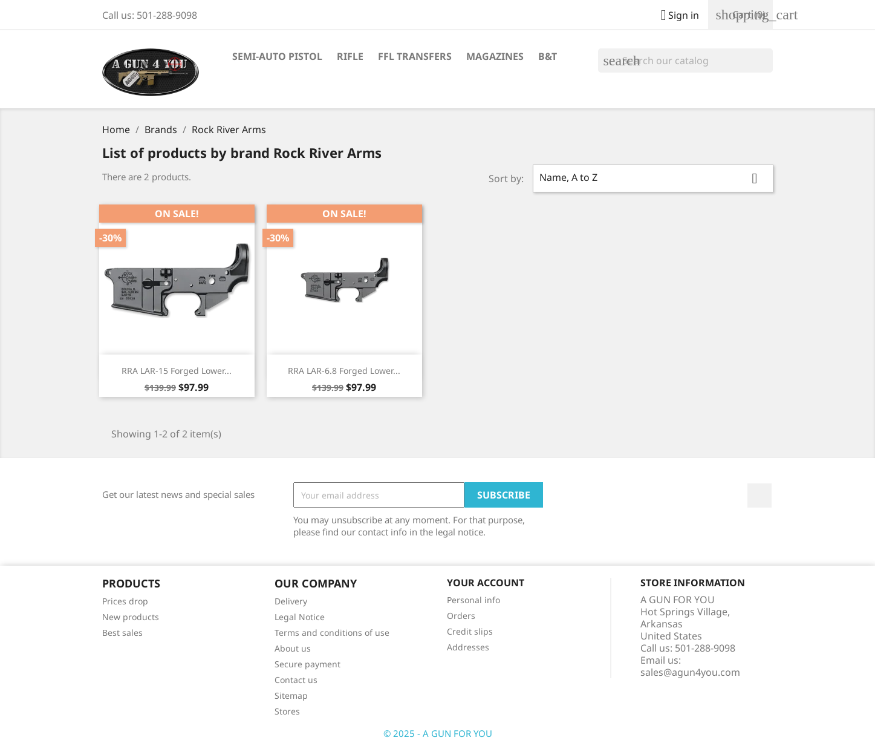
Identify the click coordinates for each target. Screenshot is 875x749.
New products (130, 617)
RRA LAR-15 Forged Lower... (177, 370)
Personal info (473, 600)
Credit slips (470, 631)
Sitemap (291, 695)
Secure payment (307, 664)
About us (293, 648)
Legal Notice (300, 617)
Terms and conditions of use (332, 632)
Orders (461, 615)
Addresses (468, 647)
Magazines (495, 56)
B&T (547, 56)
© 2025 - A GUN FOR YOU (437, 733)
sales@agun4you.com (690, 672)
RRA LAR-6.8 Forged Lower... (344, 370)
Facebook (759, 495)
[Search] (685, 60)
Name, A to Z (653, 178)
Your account (485, 582)
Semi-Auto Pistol (277, 56)
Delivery (291, 601)
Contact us (296, 679)
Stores (287, 711)
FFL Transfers (415, 56)
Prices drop (125, 601)
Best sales (122, 632)
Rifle (350, 56)
